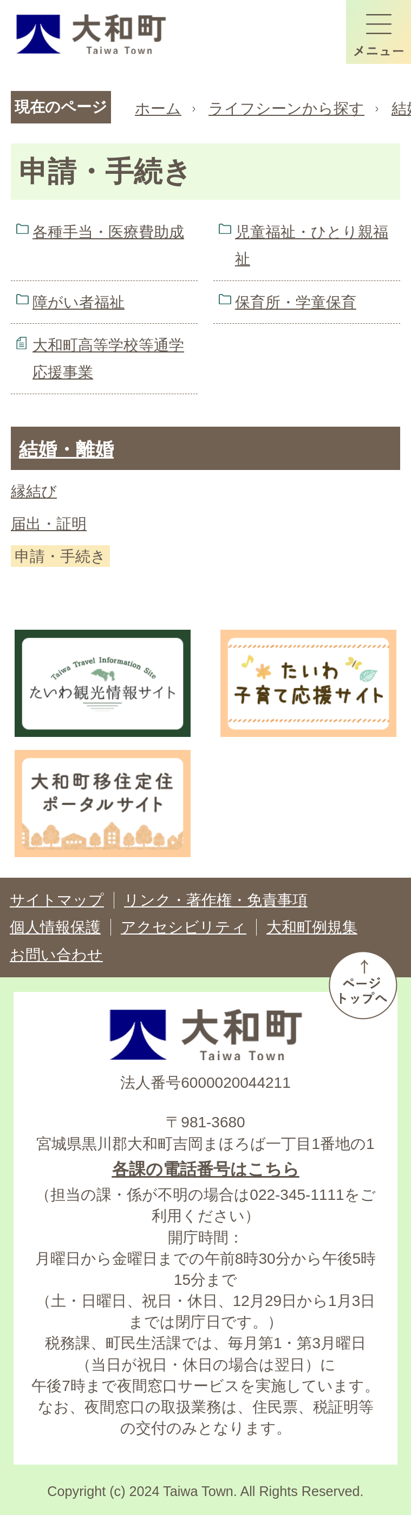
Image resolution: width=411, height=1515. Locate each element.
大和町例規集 (311, 927)
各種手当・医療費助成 (108, 232)
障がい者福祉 (78, 302)
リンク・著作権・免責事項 (216, 900)
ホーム (158, 108)
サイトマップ (57, 900)
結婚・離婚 (66, 449)
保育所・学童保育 (295, 302)
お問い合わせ (56, 954)
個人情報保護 (55, 927)
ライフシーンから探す (286, 108)
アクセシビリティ (183, 927)
